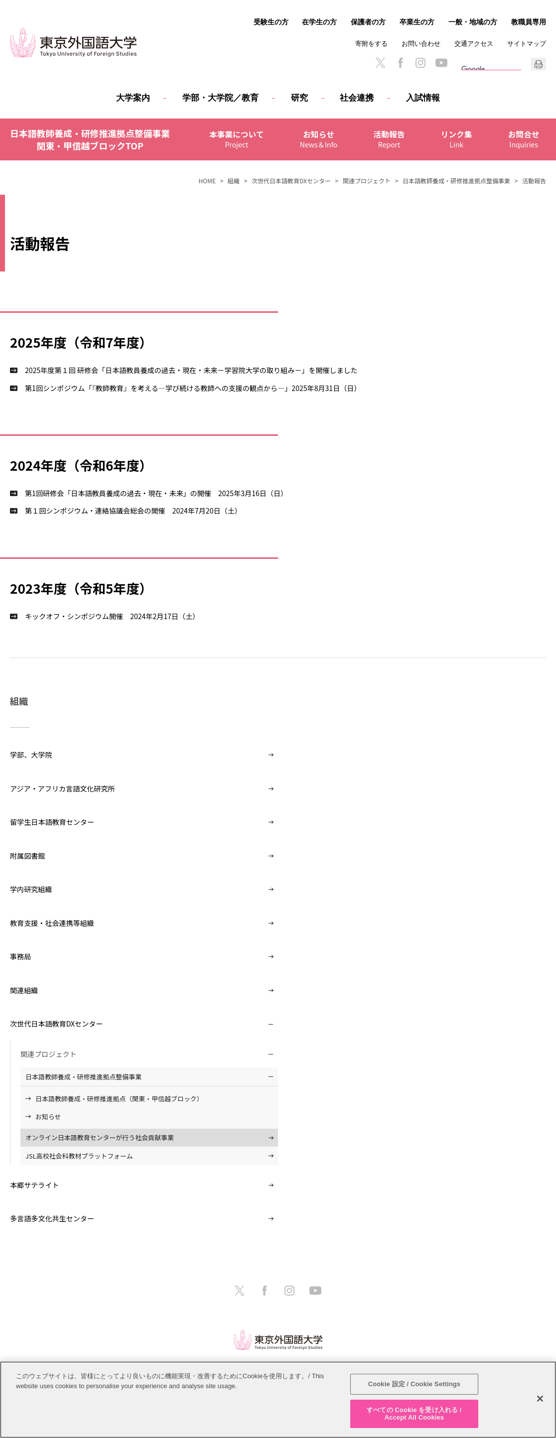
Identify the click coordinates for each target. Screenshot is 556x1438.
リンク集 (463, 134)
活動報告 (396, 134)
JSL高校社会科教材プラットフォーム (79, 1156)
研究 (299, 98)
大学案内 (133, 98)
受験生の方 (271, 22)
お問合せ (530, 134)
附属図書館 (27, 856)
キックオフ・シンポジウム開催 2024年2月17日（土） (112, 616)
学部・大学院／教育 (220, 98)
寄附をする (371, 43)
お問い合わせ (421, 43)
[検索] (474, 69)
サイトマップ (526, 43)
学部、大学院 (31, 755)
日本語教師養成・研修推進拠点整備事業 (456, 180)
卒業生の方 (417, 22)
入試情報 (423, 98)
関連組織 (24, 990)
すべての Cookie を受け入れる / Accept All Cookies (414, 1414)
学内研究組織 (31, 889)
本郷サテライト (34, 1185)
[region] (278, 1399)
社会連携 (357, 98)
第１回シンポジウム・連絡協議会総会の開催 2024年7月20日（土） (133, 511)
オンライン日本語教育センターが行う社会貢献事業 (99, 1137)
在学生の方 (319, 22)
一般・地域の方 (472, 22)
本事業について (243, 134)
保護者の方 (368, 22)
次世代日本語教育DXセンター (291, 180)
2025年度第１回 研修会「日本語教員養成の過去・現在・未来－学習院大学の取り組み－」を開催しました (191, 370)
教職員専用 (528, 22)
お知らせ (325, 134)
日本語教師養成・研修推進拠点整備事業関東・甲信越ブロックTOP (90, 139)
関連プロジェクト (367, 180)
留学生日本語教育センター (52, 822)
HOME (207, 180)
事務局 (20, 956)
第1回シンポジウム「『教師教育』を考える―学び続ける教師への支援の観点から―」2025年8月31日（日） (193, 388)
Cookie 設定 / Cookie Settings (414, 1384)
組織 (234, 180)
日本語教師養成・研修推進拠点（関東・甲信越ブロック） (119, 1098)
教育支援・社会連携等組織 (52, 923)
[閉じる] (540, 1399)
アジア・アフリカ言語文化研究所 (62, 788)
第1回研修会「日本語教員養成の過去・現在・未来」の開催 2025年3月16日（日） (156, 493)
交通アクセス (473, 43)
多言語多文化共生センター (52, 1218)
